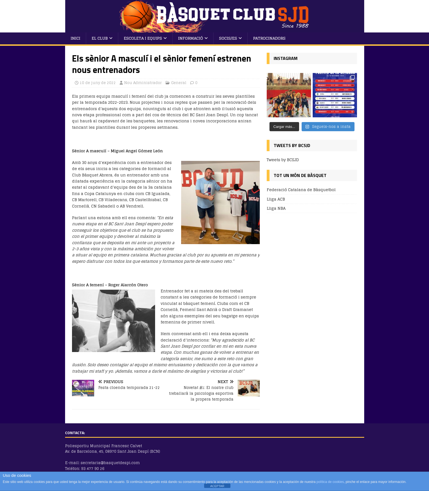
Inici (75, 38)
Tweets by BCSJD (283, 159)
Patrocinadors (269, 38)
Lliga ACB (276, 199)
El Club (100, 38)
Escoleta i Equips (143, 38)
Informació (190, 38)
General (178, 83)
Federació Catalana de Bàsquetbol (301, 190)
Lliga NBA (276, 208)
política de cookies (330, 482)
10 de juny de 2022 (98, 83)
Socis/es (228, 38)
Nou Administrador (143, 83)
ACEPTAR (217, 486)
